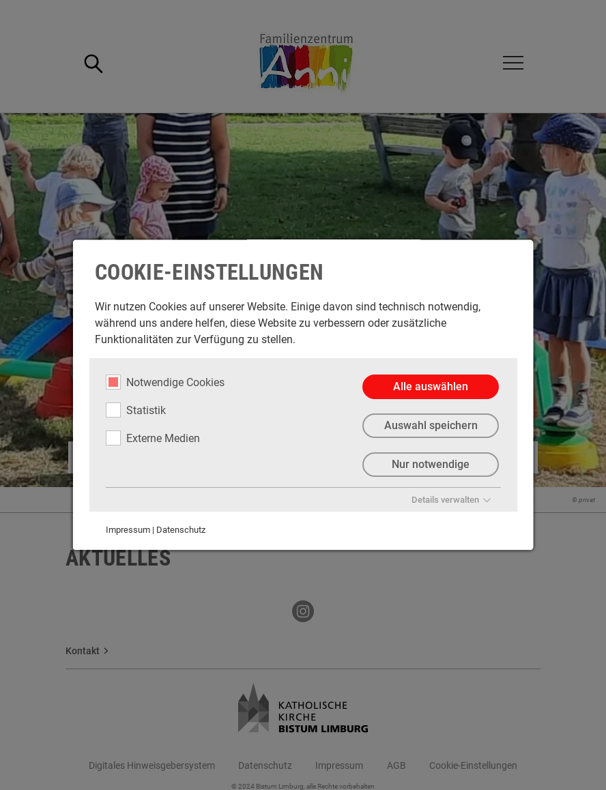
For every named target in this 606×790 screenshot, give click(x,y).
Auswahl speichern (430, 425)
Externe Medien (153, 437)
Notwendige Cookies (165, 382)
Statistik (136, 410)
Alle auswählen (430, 386)
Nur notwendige (431, 464)
